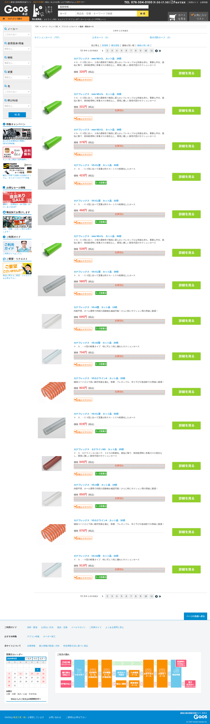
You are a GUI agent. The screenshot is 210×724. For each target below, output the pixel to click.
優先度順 (115, 45)
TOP (37, 26)
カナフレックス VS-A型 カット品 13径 (95, 307)
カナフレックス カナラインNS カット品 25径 (99, 449)
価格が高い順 (143, 45)
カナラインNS (50, 19)
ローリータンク (87, 19)
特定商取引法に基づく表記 (75, 646)
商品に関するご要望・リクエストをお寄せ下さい (17, 271)
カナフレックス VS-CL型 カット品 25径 (96, 165)
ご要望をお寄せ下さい (76, 717)
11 (152, 51)
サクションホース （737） (47, 37)
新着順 (105, 45)
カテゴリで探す (15, 19)
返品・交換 (62, 627)
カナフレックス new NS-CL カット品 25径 (97, 58)
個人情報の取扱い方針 (49, 646)
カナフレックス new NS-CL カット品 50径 (97, 236)
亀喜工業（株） (20, 717)
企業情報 (204, 2)
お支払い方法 (47, 627)
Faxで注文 (174, 2)
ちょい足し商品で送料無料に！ (17, 154)
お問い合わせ (55, 717)
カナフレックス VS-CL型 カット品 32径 (96, 200)
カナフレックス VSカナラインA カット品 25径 (99, 378)
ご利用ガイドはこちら (17, 248)
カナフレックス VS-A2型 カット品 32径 (96, 556)
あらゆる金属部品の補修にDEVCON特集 (17, 136)
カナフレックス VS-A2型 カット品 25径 (96, 342)
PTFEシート (100, 19)
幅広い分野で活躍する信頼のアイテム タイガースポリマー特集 (17, 171)
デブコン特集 (33, 636)
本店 (24, 14)
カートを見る (177, 17)
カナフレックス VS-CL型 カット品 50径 (96, 414)
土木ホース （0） (101, 37)
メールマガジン (78, 627)
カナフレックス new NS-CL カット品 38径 (97, 129)
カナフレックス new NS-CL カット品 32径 (97, 94)
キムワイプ (62, 19)
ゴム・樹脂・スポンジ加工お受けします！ (17, 224)
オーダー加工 (49, 636)
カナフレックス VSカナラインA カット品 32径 (99, 520)
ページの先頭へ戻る (195, 616)
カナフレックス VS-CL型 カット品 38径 (96, 271)
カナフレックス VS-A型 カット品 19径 (95, 485)
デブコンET (74, 19)
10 (146, 51)
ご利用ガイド (192, 2)
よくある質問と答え (114, 627)
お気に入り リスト (199, 16)
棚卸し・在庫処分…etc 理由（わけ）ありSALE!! (17, 200)
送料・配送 (32, 627)
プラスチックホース (69, 26)
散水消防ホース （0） (161, 37)
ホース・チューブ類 (50, 26)
